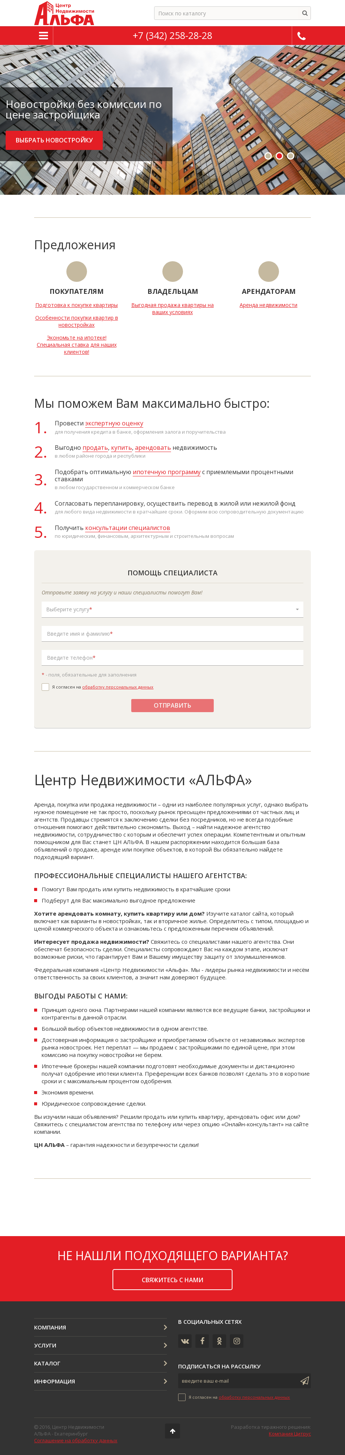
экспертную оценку (114, 423)
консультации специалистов (127, 528)
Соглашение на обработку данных (75, 1440)
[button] (172, 609)
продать (95, 447)
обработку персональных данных (117, 687)
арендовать (153, 447)
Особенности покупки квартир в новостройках (76, 321)
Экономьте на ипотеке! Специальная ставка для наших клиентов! (77, 344)
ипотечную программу (167, 472)
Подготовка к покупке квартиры (76, 304)
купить (121, 447)
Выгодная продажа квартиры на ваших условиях (172, 308)
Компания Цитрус (290, 1433)
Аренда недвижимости (268, 304)
